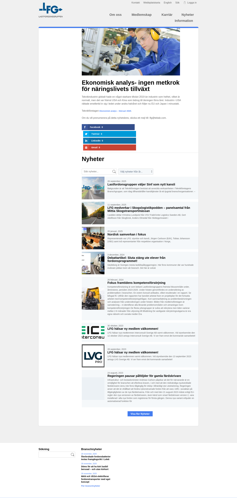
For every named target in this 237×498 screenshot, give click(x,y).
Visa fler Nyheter (140, 393)
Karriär (167, 15)
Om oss (116, 15)
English (168, 2)
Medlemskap (142, 15)
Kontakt (135, 2)
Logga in (190, 2)
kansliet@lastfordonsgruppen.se (90, 490)
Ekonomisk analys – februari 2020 (118, 111)
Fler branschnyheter (92, 465)
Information (184, 21)
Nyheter (188, 15)
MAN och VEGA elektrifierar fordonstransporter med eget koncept (95, 459)
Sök (177, 2)
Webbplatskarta (151, 2)
